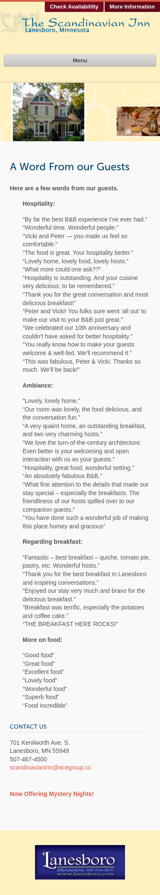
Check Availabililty (74, 6)
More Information (132, 6)
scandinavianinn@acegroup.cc (50, 767)
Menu (80, 60)
